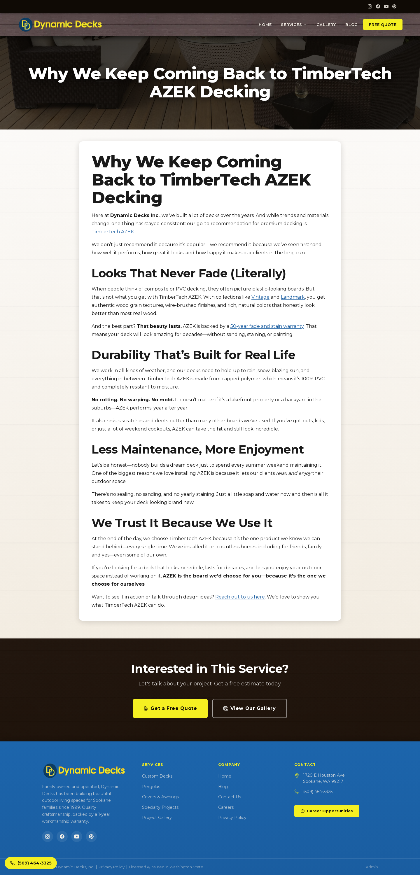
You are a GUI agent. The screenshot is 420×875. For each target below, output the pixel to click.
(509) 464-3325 (317, 791)
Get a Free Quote (170, 708)
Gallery (326, 24)
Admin (372, 866)
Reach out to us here (240, 597)
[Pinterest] (394, 6)
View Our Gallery (249, 708)
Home (265, 24)
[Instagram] (370, 6)
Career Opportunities (327, 810)
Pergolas (151, 786)
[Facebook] (378, 6)
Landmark (293, 297)
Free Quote (383, 24)
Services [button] (294, 24)
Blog (351, 24)
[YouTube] (386, 6)
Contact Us (229, 796)
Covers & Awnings (160, 796)
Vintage (260, 297)
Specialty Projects (160, 807)
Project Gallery (157, 817)
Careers (226, 807)
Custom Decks (157, 776)
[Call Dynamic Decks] (31, 863)
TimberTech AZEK (113, 232)
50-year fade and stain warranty (267, 326)
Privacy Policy (232, 817)
